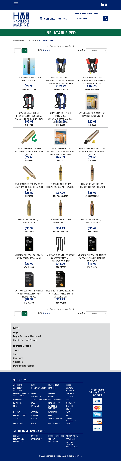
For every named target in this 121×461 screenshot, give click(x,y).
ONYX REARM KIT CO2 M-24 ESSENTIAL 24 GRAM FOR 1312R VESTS (29, 151)
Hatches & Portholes (52, 407)
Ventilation (18, 424)
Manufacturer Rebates (23, 365)
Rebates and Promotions (18, 440)
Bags (33, 385)
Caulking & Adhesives (17, 389)
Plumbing (34, 415)
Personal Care (19, 415)
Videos (33, 424)
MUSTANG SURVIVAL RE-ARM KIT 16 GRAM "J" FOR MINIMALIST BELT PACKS (92, 258)
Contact (16, 436)
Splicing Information (53, 440)
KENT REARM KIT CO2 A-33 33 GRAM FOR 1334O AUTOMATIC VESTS (92, 151)
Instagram (98, 384)
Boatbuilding (53, 385)
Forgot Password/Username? (27, 336)
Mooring (34, 412)
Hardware (35, 406)
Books (68, 385)
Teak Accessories (55, 418)
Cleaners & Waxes (38, 388)
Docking (51, 393)
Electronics (36, 397)
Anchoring (17, 385)
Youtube (102, 384)
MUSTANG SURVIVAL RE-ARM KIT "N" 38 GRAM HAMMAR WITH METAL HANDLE (60, 294)
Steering (34, 418)
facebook (93, 384)
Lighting (16, 412)
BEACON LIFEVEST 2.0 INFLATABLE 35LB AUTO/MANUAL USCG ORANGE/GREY (92, 80)
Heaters (69, 406)
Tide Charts (71, 439)
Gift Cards (70, 403)
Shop (15, 354)
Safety (68, 415)
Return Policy (36, 439)
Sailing (16, 418)
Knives (68, 409)
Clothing (52, 388)
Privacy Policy (72, 436)
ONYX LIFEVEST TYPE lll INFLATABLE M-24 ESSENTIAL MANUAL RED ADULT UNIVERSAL (29, 116)
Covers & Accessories (71, 389)
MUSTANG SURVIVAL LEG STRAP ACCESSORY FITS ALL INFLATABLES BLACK (61, 258)
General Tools (54, 403)
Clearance (18, 361)
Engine (51, 397)
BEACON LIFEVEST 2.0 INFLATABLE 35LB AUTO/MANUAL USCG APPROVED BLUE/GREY (60, 80)
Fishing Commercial (39, 400)
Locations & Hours (56, 436)
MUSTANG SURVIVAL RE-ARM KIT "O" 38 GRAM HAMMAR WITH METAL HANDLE (29, 294)
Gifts (15, 406)
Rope (50, 415)
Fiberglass (17, 400)
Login (15, 332)
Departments (20, 40)
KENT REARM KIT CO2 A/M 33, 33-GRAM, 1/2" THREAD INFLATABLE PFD (29, 187)
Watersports (54, 424)
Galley (33, 403)
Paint (68, 412)
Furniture (17, 403)
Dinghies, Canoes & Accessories (21, 394)
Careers (34, 436)
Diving (33, 393)
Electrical (70, 393)
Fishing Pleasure (55, 400)
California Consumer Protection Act (72, 444)
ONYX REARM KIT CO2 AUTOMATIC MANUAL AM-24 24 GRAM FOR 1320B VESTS (60, 151)
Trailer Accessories (71, 419)
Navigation (52, 412)
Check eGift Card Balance (25, 340)
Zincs (68, 424)
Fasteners (70, 397)
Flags (68, 400)
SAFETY (33, 40)
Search (16, 350)
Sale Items (18, 358)
